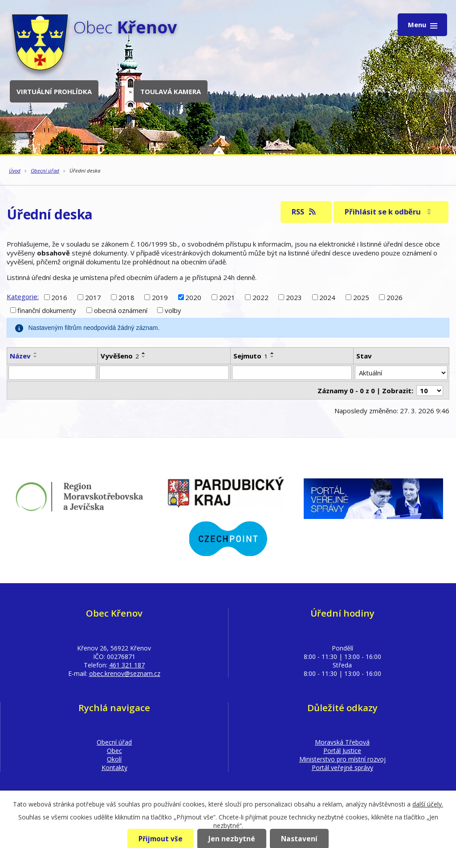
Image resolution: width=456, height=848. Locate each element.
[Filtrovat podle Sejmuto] (292, 373)
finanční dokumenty (46, 310)
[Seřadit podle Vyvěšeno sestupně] (144, 356)
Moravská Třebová (342, 742)
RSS (304, 211)
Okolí (114, 759)
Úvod (14, 170)
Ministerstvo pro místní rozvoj (342, 759)
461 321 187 (127, 665)
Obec (114, 750)
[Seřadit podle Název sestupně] (36, 356)
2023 (294, 296)
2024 (327, 296)
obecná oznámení (120, 310)
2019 (160, 296)
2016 (59, 296)
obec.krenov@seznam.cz (124, 673)
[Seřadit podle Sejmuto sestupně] (272, 356)
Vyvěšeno (120, 355)
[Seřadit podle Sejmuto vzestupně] (272, 353)
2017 (93, 296)
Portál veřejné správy (342, 767)
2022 (260, 296)
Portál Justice (342, 750)
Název (20, 355)
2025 (361, 296)
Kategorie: (23, 296)
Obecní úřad (45, 170)
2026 (395, 296)
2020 (193, 296)
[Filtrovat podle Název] (52, 373)
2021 (227, 296)
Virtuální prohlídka (54, 91)
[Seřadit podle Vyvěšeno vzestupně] (144, 353)
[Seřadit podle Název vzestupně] (36, 353)
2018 (126, 296)
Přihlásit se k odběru (389, 211)
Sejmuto (250, 355)
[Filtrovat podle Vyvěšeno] (164, 373)
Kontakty (114, 767)
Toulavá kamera (170, 91)
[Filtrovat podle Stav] (401, 373)
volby (173, 310)
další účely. (427, 804)
